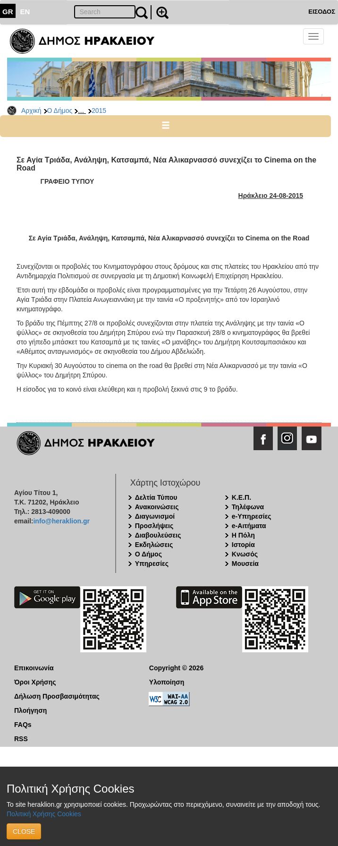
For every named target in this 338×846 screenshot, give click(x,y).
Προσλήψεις (154, 526)
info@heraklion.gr (61, 521)
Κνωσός (245, 554)
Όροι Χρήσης (35, 682)
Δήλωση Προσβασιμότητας (57, 696)
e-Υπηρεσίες (251, 516)
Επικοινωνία (34, 668)
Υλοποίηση (167, 682)
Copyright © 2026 (176, 668)
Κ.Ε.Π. (241, 497)
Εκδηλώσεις (154, 544)
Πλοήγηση (30, 710)
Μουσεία (245, 563)
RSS (21, 739)
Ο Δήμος (60, 110)
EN (25, 12)
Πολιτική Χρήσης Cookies (44, 814)
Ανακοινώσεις (157, 507)
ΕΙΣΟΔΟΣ (321, 11)
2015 (99, 110)
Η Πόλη (243, 535)
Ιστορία (243, 544)
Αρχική (31, 110)
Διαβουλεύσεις (158, 535)
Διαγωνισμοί (155, 516)
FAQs (23, 724)
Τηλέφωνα (248, 507)
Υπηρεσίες (152, 563)
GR (7, 12)
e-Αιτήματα (249, 526)
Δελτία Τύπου (156, 497)
